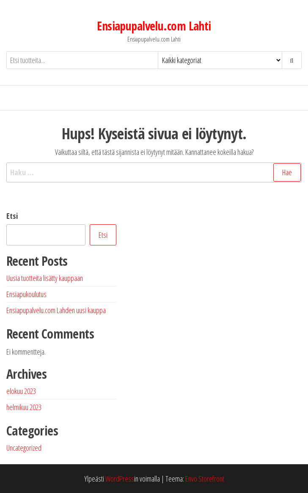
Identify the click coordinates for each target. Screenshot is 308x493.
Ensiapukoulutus (26, 294)
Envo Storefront (204, 479)
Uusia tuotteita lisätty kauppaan (44, 278)
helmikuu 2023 (23, 407)
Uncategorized (23, 448)
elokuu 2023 (21, 391)
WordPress (119, 479)
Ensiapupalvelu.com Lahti (154, 26)
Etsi (12, 216)
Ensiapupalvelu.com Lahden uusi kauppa (56, 310)
